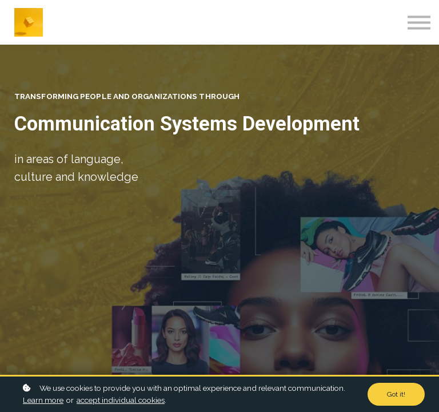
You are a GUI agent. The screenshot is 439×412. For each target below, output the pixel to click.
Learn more (43, 400)
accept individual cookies (121, 400)
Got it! (395, 394)
